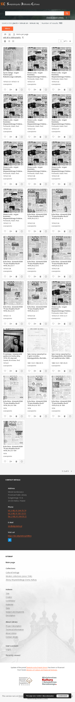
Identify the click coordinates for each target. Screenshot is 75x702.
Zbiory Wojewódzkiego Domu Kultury (21, 580)
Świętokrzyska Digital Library (37, 667)
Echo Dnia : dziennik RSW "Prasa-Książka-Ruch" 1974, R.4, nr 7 (13, 263)
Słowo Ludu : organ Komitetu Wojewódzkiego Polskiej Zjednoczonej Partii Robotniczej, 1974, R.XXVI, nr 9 (62, 169)
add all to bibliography (13, 37)
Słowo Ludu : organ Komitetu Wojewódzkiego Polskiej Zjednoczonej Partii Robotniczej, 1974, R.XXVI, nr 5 (62, 309)
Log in (8, 649)
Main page (10, 562)
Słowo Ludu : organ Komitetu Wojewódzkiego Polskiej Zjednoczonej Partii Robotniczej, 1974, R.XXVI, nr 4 (37, 122)
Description (10, 615)
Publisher (9, 604)
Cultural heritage (12, 572)
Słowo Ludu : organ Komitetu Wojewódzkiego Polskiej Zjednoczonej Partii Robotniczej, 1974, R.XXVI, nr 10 (13, 216)
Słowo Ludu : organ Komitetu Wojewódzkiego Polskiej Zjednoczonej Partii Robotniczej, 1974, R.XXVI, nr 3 (13, 122)
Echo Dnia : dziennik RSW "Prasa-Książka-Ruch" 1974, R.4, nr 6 (37, 263)
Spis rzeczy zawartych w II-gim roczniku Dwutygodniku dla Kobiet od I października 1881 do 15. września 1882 (37, 356)
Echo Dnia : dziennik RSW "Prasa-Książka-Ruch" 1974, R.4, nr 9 (13, 309)
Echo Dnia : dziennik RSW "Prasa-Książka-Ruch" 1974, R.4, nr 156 (13, 403)
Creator (9, 597)
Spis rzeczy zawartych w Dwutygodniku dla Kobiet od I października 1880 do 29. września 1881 (62, 356)
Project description (13, 626)
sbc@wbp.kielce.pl (15, 526)
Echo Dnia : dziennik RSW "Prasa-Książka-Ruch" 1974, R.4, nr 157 (37, 403)
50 (10, 34)
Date (8, 608)
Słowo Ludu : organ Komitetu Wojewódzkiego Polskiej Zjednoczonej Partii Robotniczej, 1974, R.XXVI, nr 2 (62, 75)
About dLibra (11, 633)
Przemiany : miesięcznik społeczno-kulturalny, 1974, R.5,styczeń (12, 356)
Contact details (12, 637)
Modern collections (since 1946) (19, 576)
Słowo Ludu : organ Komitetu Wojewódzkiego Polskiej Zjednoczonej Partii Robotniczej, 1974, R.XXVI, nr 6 (13, 169)
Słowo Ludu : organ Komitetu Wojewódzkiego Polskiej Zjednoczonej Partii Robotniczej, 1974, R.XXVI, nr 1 (37, 75)
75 (14, 34)
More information (48, 696)
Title (7, 593)
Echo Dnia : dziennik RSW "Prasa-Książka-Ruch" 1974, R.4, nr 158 (61, 403)
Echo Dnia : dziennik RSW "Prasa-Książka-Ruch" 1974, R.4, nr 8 (61, 263)
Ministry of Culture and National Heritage (41, 670)
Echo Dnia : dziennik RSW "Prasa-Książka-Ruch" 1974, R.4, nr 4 (61, 216)
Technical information (15, 629)
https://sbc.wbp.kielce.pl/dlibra (19, 536)
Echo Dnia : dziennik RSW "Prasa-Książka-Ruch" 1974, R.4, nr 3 (37, 309)
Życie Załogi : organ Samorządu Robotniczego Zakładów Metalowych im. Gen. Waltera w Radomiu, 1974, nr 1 (12, 75)
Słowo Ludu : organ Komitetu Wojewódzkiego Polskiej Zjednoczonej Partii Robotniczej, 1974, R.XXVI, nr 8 (37, 169)
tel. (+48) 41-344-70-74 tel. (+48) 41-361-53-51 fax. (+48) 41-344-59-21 (17, 513)
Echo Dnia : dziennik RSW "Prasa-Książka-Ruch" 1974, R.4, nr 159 (13, 448)
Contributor (10, 601)
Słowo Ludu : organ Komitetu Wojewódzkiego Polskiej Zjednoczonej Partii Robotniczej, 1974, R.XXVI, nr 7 (62, 122)
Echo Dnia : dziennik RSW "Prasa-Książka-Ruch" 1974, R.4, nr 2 (37, 216)
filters (7, 29)
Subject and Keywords (15, 612)
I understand (62, 696)
